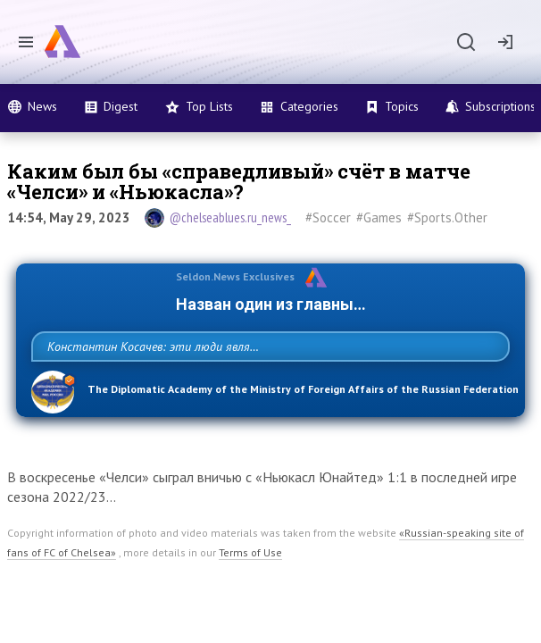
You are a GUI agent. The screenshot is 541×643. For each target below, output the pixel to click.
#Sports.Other (447, 217)
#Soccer (328, 217)
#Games (379, 217)
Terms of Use (250, 591)
